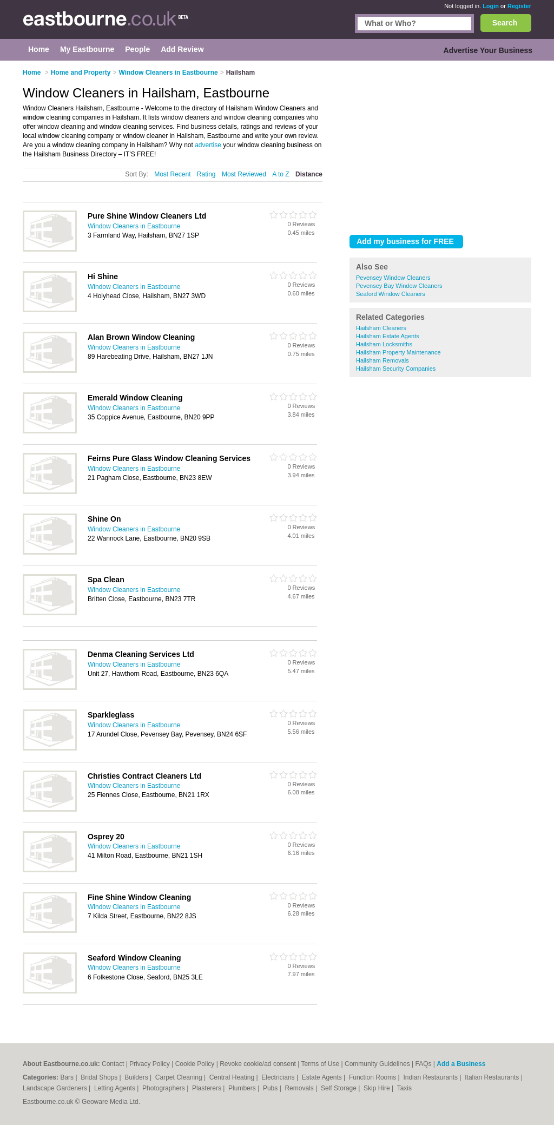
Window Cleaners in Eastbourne (134, 226)
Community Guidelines (377, 1064)
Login (491, 6)
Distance (308, 174)
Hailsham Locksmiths (384, 344)
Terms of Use (320, 1064)
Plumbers (243, 1088)
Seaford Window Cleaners (390, 294)
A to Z (280, 174)
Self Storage (339, 1088)
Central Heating (232, 1077)
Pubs (271, 1088)
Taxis (404, 1088)
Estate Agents (323, 1077)
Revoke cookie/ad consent (258, 1064)
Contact (113, 1064)
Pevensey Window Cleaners (393, 277)
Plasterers (207, 1088)
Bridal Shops (100, 1077)
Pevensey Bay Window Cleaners (399, 285)
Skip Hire (378, 1088)
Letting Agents (115, 1088)
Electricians (278, 1077)
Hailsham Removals (382, 360)
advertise (208, 145)
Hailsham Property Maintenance (398, 352)
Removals (300, 1088)
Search (505, 22)
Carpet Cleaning (179, 1077)
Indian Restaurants (431, 1077)
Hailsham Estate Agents (387, 336)
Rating (206, 174)
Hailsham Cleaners (381, 328)
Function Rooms (373, 1077)
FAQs (424, 1064)
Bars (67, 1077)
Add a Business (461, 1064)
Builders (137, 1077)
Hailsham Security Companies (396, 368)
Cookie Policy (195, 1064)
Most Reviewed (244, 174)
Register (519, 6)
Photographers (164, 1088)
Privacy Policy (149, 1064)
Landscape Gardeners (56, 1088)
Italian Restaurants (492, 1077)
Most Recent (172, 174)
